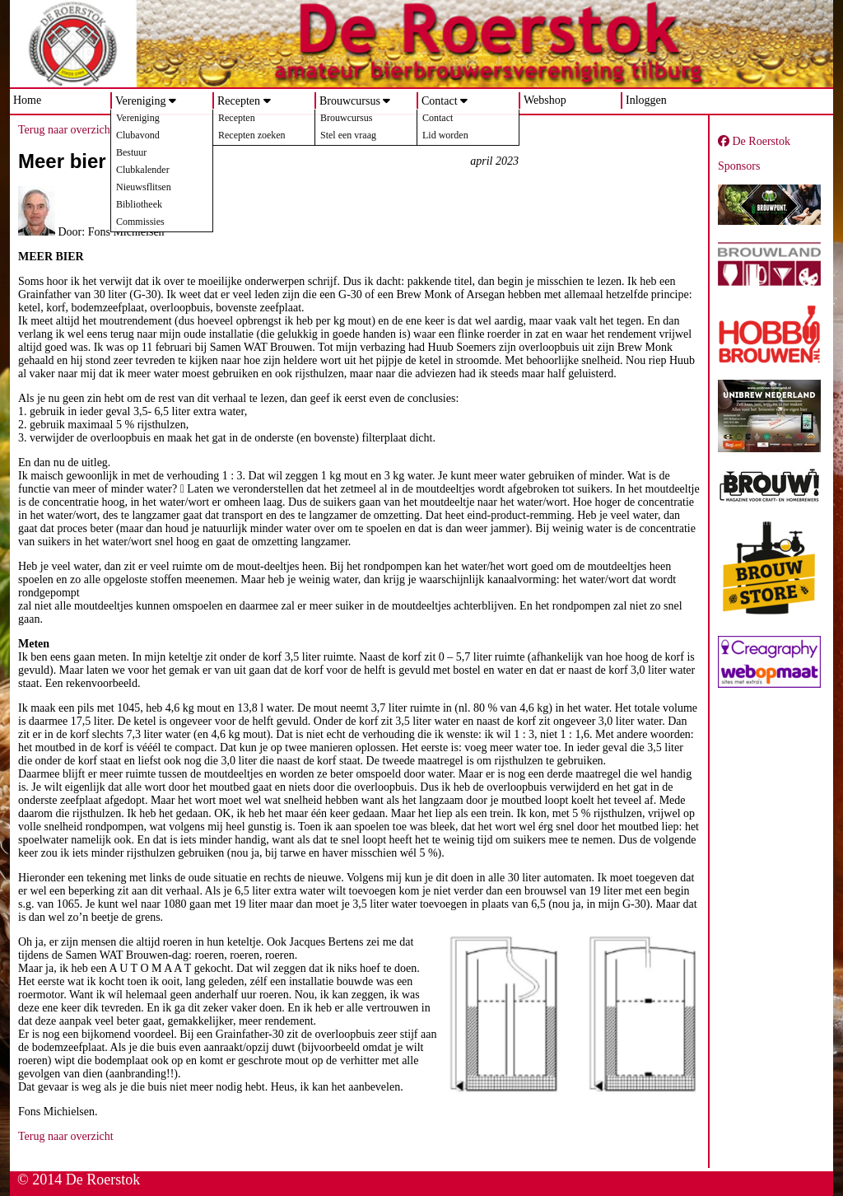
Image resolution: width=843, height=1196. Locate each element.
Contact (440, 101)
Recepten (238, 101)
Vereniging (140, 101)
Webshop (545, 100)
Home (27, 100)
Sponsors (739, 166)
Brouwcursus (349, 101)
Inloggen (646, 100)
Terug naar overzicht (66, 130)
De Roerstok (754, 141)
